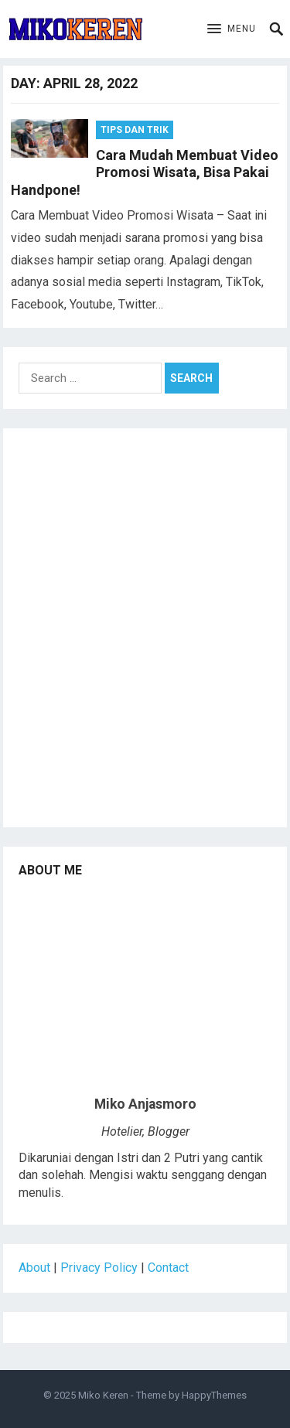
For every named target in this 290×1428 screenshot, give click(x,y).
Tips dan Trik (135, 129)
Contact (168, 1267)
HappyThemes (214, 1395)
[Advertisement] (145, 634)
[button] (231, 29)
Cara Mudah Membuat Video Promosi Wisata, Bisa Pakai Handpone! (144, 172)
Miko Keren (103, 1395)
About (34, 1267)
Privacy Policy (99, 1267)
